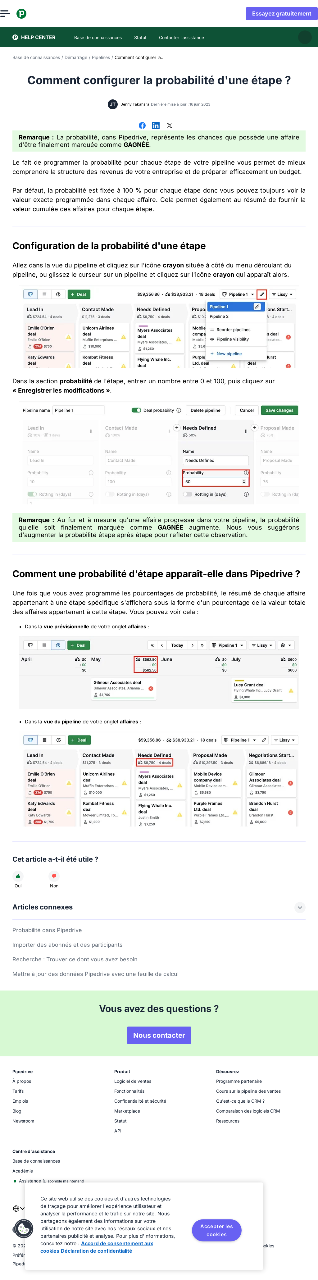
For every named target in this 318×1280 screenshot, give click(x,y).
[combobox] (18, 1212)
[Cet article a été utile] (18, 876)
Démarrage (76, 57)
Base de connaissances (36, 57)
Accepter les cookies (216, 1230)
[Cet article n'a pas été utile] (54, 876)
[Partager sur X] (169, 126)
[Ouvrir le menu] (17, 14)
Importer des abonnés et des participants (67, 944)
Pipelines (101, 57)
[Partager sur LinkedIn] (156, 126)
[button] (24, 1229)
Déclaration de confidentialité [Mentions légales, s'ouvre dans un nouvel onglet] (96, 1251)
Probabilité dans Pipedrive (47, 930)
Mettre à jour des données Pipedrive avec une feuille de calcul (95, 974)
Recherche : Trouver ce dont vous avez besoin (75, 959)
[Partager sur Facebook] (142, 126)
